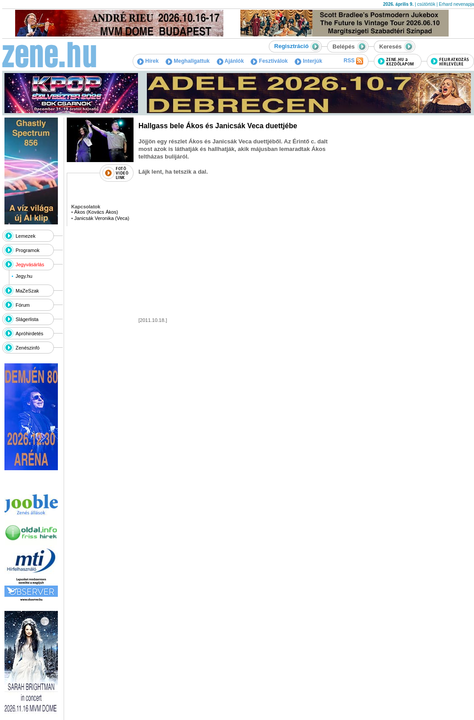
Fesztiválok (269, 61)
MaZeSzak (27, 290)
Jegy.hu (24, 276)
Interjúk (308, 61)
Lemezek (26, 236)
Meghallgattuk (188, 61)
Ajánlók (230, 61)
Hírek (147, 61)
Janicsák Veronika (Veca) (102, 218)
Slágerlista (27, 319)
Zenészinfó (28, 347)
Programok (28, 250)
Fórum (23, 305)
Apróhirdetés (29, 333)
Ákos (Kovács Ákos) (96, 212)
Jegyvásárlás (30, 264)
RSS (353, 61)
